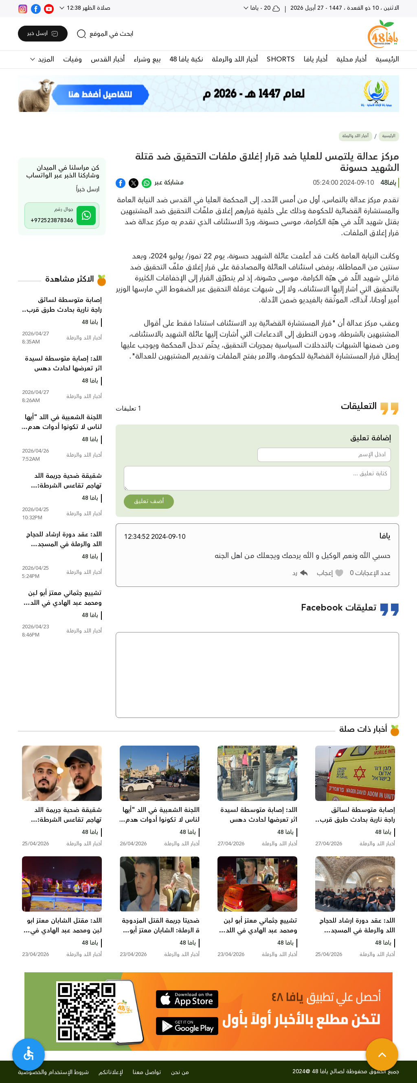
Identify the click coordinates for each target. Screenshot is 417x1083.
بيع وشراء (147, 59)
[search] (105, 33)
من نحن (180, 1072)
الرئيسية (387, 59)
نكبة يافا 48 (186, 59)
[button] (330, 573)
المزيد (45, 59)
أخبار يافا (315, 59)
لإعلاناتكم (111, 1072)
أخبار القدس (108, 59)
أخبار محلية (351, 59)
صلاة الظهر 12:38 (87, 8)
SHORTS (281, 59)
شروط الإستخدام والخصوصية (53, 1072)
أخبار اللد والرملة (235, 59)
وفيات (72, 59)
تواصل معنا (147, 1072)
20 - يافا (264, 8)
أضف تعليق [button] (149, 501)
